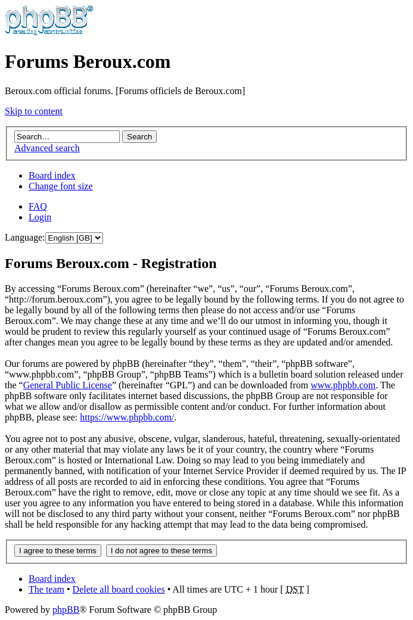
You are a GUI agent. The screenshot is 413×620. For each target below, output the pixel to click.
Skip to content (34, 111)
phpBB (65, 610)
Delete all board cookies (119, 589)
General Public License (67, 385)
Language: (25, 237)
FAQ (38, 206)
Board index (52, 175)
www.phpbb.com (342, 385)
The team (46, 589)
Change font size (61, 186)
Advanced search (47, 148)
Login (40, 217)
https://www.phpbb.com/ (127, 417)
